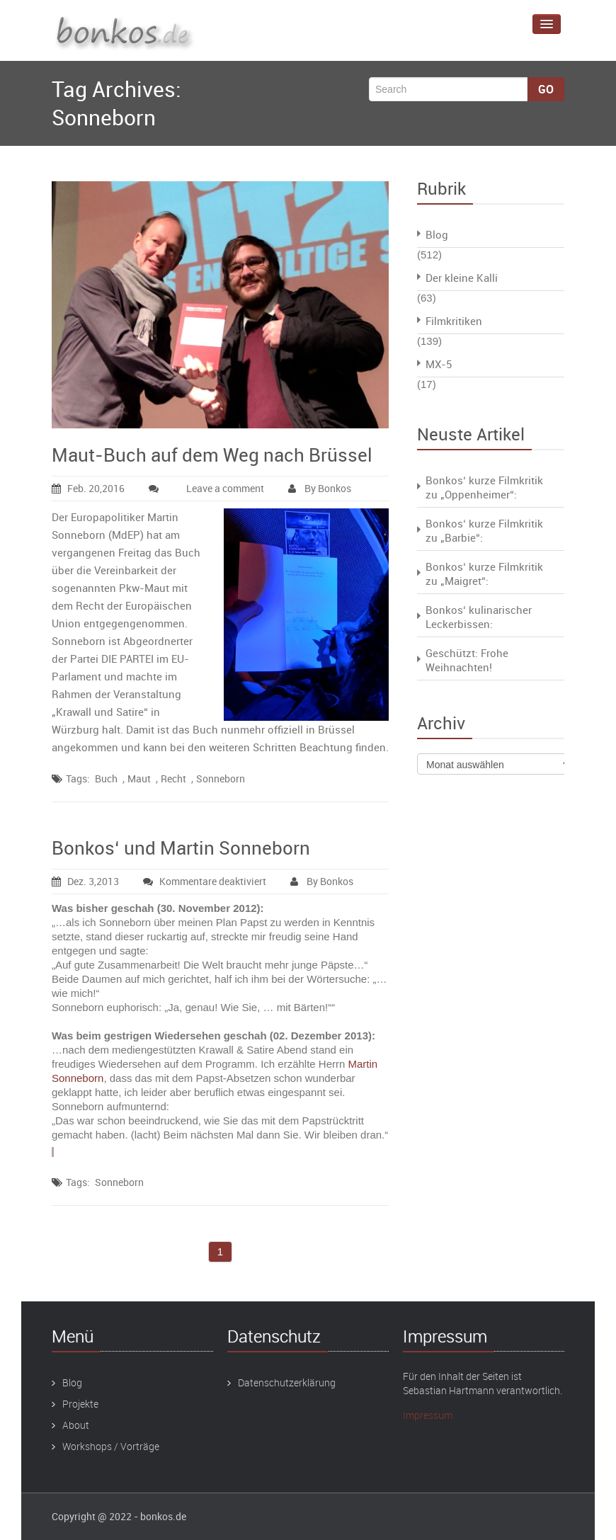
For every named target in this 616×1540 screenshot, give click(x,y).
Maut (139, 778)
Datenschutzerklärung (287, 1382)
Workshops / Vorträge (110, 1446)
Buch (106, 778)
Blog (437, 234)
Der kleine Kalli (462, 277)
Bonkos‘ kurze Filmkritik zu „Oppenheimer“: (484, 487)
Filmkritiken (454, 321)
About (75, 1425)
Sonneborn (220, 778)
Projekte (80, 1403)
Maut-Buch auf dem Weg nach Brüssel (212, 455)
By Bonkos (319, 488)
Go (546, 89)
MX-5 (439, 364)
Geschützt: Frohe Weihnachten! (467, 660)
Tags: (78, 778)
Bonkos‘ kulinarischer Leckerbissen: (479, 617)
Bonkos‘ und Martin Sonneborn (181, 847)
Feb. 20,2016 (88, 488)
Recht (173, 778)
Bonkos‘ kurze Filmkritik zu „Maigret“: (484, 573)
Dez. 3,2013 (85, 881)
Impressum (427, 1415)
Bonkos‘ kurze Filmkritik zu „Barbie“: (484, 530)
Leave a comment (225, 488)
